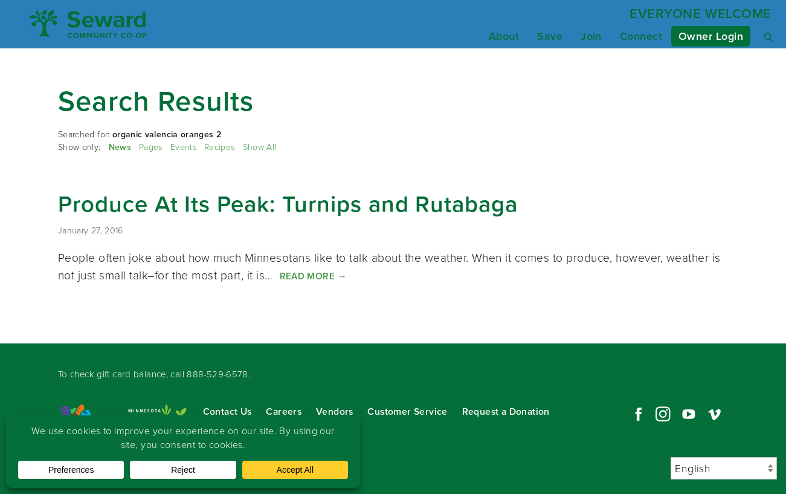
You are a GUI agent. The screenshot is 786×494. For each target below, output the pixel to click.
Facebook (636, 414)
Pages (151, 147)
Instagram (662, 414)
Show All (260, 147)
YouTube (688, 414)
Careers (283, 411)
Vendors (334, 411)
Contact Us (227, 411)
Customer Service (407, 411)
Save (549, 36)
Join (591, 36)
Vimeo (714, 414)
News (120, 147)
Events (183, 147)
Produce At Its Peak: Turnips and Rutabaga (288, 204)
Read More (313, 276)
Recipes (219, 147)
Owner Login (710, 36)
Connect (641, 36)
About (504, 36)
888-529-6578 (217, 374)
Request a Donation (506, 411)
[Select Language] (724, 468)
